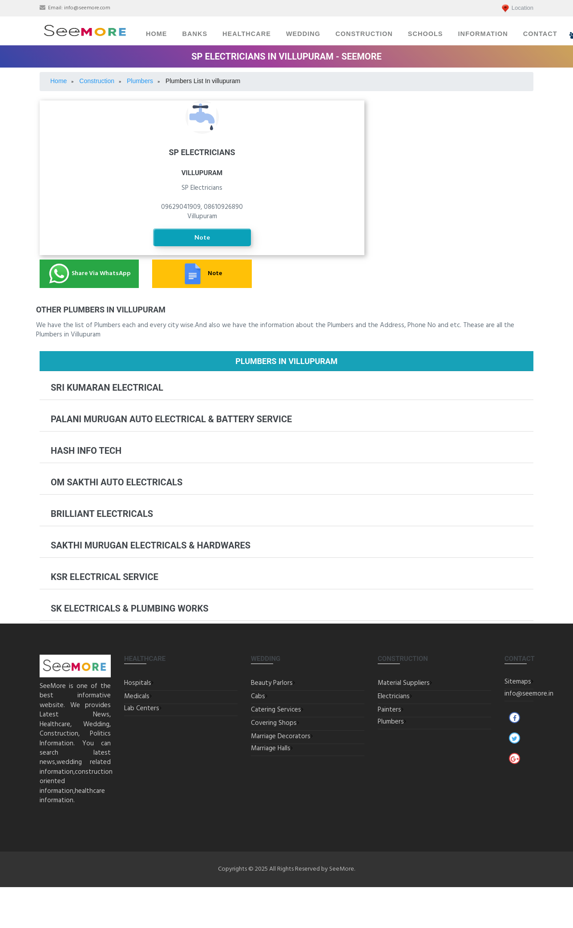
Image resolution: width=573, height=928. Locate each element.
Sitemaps (517, 681)
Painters (456, 155)
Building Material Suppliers (455, 128)
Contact (540, 33)
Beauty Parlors (272, 683)
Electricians (394, 696)
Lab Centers (141, 708)
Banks (195, 33)
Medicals (136, 696)
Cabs (258, 696)
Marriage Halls (271, 748)
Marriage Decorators (281, 736)
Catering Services (276, 709)
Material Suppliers (404, 683)
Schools (425, 33)
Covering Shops (274, 723)
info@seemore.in (528, 693)
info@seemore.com (87, 8)
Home (156, 33)
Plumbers (391, 721)
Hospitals (137, 683)
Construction (364, 33)
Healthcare (246, 33)
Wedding (303, 33)
